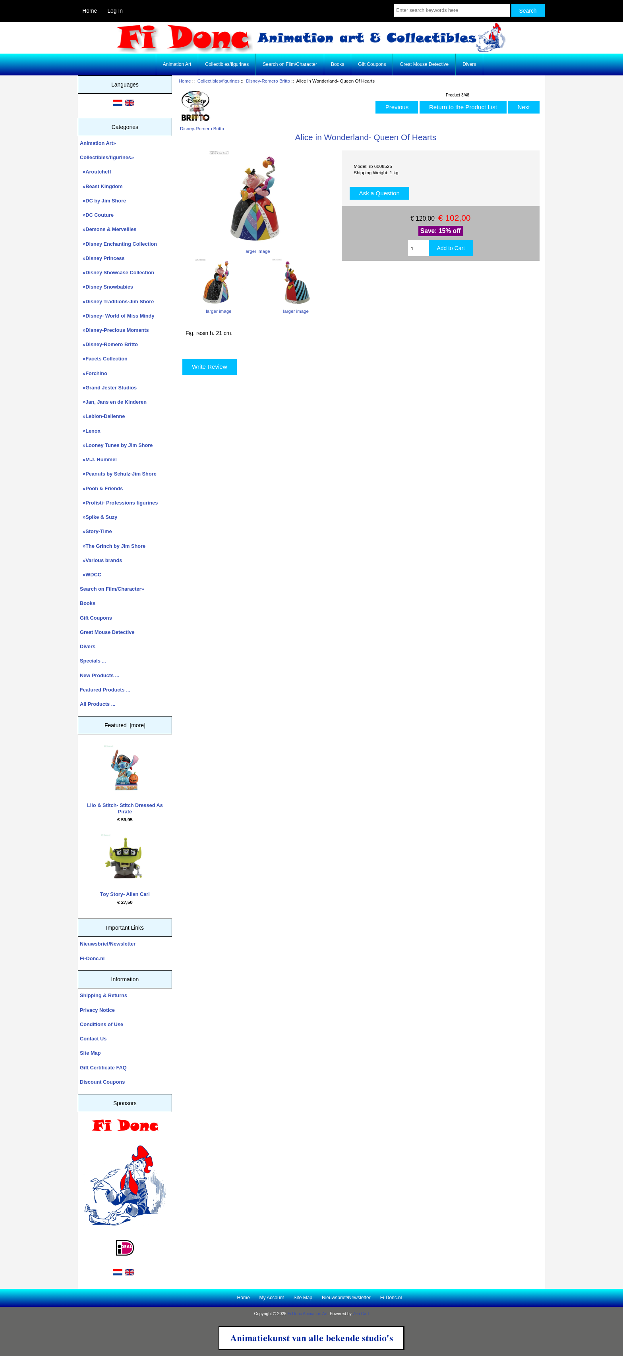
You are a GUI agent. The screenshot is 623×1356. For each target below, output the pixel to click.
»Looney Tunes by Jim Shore (116, 445)
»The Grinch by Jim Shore (112, 546)
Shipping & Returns (103, 995)
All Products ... (97, 704)
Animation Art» (98, 143)
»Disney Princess (102, 258)
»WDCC (90, 575)
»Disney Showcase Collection (117, 272)
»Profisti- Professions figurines (119, 503)
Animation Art (177, 64)
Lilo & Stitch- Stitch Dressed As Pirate (125, 780)
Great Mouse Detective (424, 64)
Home (89, 11)
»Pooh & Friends (101, 488)
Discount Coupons (102, 1082)
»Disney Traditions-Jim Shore (117, 301)
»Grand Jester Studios (108, 388)
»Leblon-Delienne (102, 416)
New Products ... (99, 675)
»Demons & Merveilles (108, 229)
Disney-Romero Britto (268, 80)
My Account (271, 1297)
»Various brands (101, 560)
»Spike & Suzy (98, 517)
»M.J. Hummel (98, 459)
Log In (115, 11)
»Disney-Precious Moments (114, 330)
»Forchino (93, 373)
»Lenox (90, 431)
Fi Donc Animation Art (307, 1314)
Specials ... (93, 661)
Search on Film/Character (290, 64)
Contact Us (93, 1039)
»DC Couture (97, 215)
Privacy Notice (97, 1010)
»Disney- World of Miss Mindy (117, 316)
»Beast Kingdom (101, 186)
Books (337, 64)
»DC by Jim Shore (103, 201)
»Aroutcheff (95, 172)
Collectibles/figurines (218, 80)
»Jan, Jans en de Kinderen (113, 402)
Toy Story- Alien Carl (125, 865)
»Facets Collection (104, 359)
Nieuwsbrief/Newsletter (107, 944)
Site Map (90, 1053)
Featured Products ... (105, 690)
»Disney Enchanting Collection (118, 244)
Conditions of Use (101, 1024)
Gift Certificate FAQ (103, 1068)
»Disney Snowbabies (106, 287)
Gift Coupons (372, 64)
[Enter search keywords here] (451, 10)
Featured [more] (124, 725)
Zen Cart (361, 1314)
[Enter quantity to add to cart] (418, 248)
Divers (469, 64)
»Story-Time (96, 531)
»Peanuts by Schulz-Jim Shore (118, 474)
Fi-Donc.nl (92, 958)
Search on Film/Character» (112, 589)
